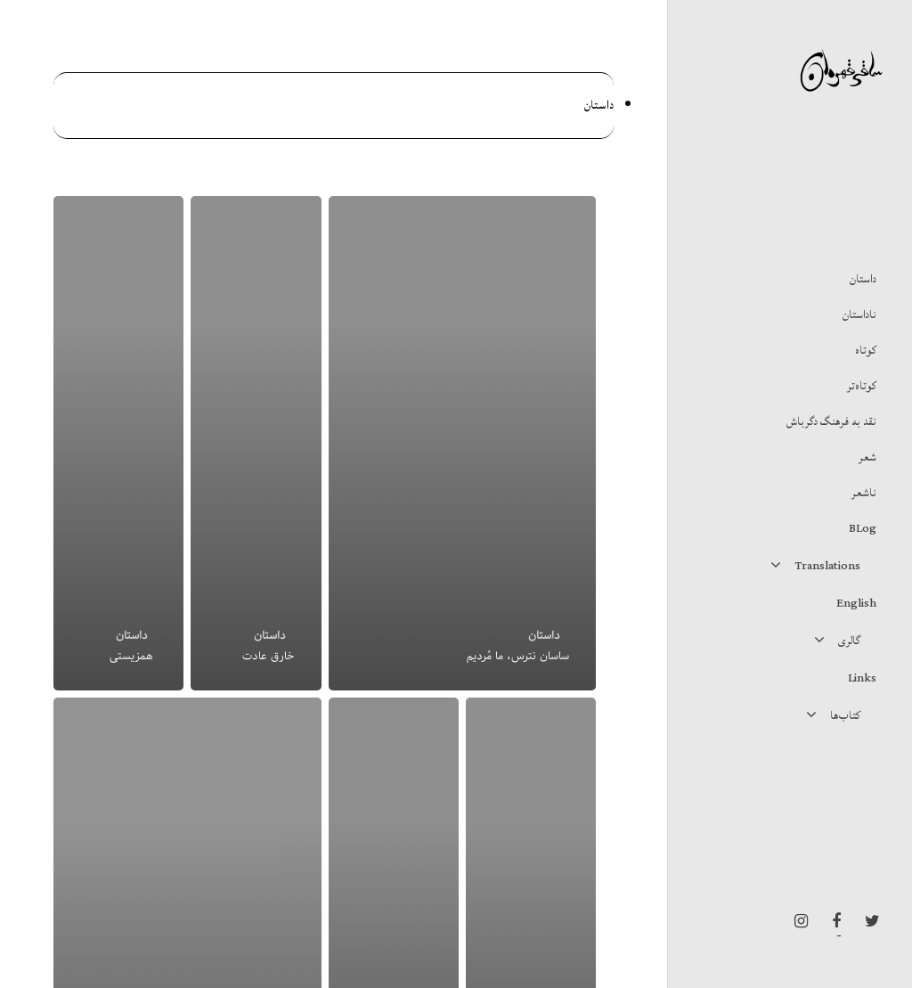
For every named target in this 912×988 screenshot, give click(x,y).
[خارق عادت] (256, 443)
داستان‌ (599, 105)
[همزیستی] (118, 443)
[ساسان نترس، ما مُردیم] (463, 443)
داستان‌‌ (544, 636)
